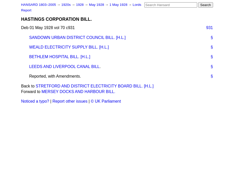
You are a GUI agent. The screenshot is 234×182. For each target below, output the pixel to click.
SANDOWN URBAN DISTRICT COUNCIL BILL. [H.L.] (77, 37)
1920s (66, 5)
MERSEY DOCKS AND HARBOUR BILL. (78, 91)
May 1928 (97, 5)
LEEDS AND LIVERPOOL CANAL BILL (64, 66)
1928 (80, 5)
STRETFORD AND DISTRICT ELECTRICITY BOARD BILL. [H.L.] (94, 86)
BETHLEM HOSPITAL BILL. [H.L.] (59, 57)
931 (209, 28)
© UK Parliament (106, 101)
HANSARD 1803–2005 (38, 5)
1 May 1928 (118, 5)
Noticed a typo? (35, 101)
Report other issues (70, 101)
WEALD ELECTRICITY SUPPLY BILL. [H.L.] (69, 47)
